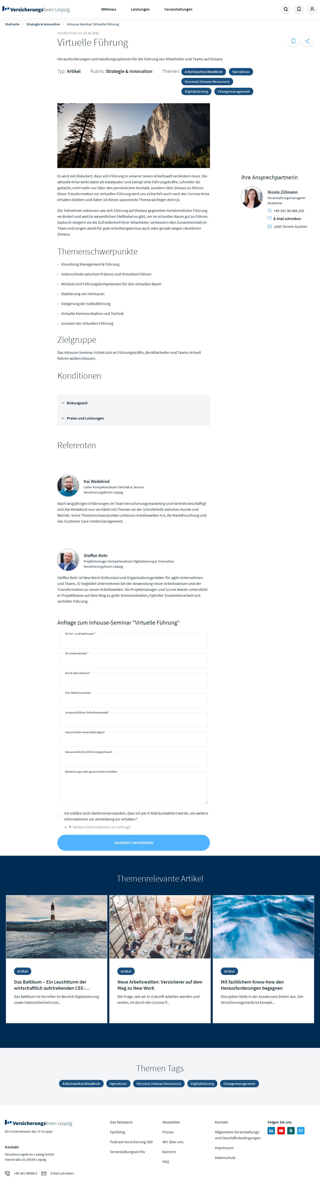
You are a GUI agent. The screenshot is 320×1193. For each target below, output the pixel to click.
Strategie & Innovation (43, 24)
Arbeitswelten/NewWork (203, 71)
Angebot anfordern (133, 842)
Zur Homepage (37, 9)
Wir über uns (173, 1141)
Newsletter (171, 1122)
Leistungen (140, 9)
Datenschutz (225, 1157)
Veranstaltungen (178, 9)
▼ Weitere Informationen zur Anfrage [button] (99, 826)
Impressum (224, 1147)
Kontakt (221, 1122)
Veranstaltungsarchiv (127, 1151)
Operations (241, 71)
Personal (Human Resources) (207, 81)
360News (108, 9)
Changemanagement (234, 91)
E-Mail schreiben (284, 218)
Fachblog (117, 1131)
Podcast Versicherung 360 (131, 1141)
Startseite (12, 24)
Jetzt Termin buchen (287, 226)
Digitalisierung (196, 91)
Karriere (169, 1151)
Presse (168, 1131)
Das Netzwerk (121, 1122)
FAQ (165, 1161)
